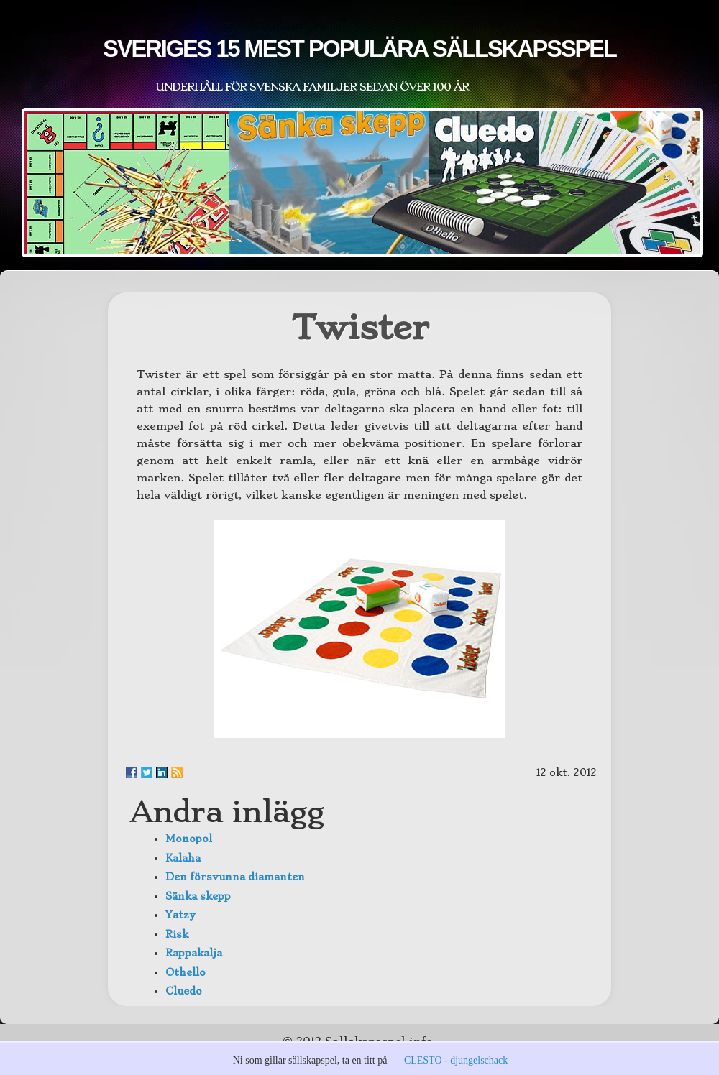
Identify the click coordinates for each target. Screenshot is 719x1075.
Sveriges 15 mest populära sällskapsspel (359, 49)
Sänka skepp (198, 896)
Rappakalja (193, 953)
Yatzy (180, 915)
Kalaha (183, 858)
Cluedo (183, 991)
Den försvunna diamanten (235, 876)
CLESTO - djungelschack (456, 1060)
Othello (185, 972)
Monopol (188, 838)
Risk (176, 934)
